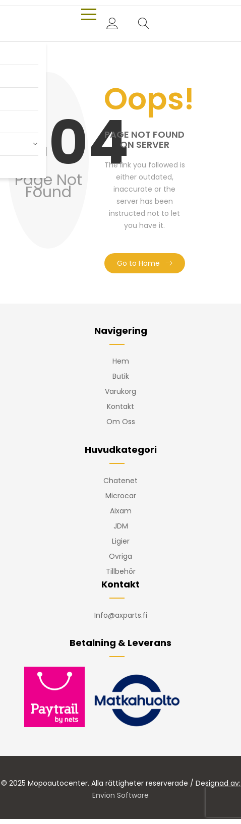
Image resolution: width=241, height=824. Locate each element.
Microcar (120, 496)
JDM (120, 526)
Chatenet (120, 481)
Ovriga (120, 556)
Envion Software (120, 795)
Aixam (121, 511)
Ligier (121, 541)
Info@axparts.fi (120, 615)
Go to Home (138, 263)
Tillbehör (121, 571)
